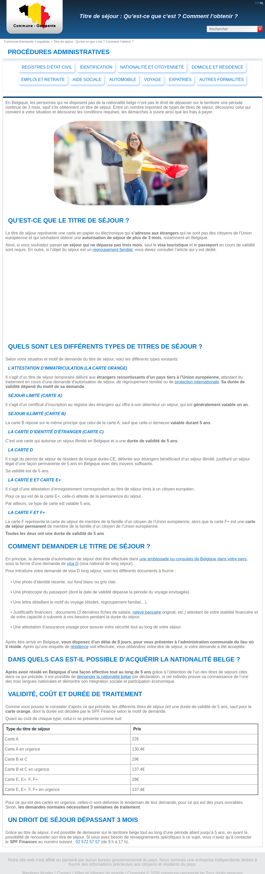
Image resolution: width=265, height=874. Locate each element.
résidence (80, 646)
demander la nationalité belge (104, 676)
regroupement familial (112, 249)
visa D (72, 563)
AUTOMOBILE (122, 79)
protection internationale (197, 382)
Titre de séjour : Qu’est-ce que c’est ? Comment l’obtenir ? (158, 16)
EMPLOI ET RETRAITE (43, 79)
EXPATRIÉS (180, 79)
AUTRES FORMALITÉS (221, 79)
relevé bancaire (147, 612)
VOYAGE (152, 79)
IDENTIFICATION (96, 67)
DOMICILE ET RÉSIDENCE (218, 67)
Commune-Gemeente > (20, 41)
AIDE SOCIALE (87, 79)
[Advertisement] (130, 296)
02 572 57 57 (88, 842)
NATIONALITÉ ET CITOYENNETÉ (152, 67)
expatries (43, 41)
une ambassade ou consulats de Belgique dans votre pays (193, 559)
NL (262, 3)
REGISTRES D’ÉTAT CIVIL (47, 67)
